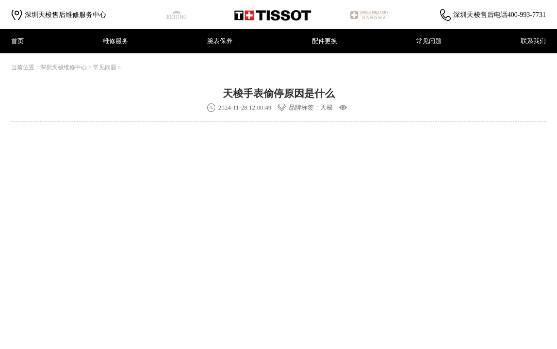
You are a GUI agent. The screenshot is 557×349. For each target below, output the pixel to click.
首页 (17, 41)
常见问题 (429, 41)
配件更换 (324, 41)
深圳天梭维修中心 (63, 67)
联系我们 (533, 41)
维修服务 (115, 41)
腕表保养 (219, 41)
